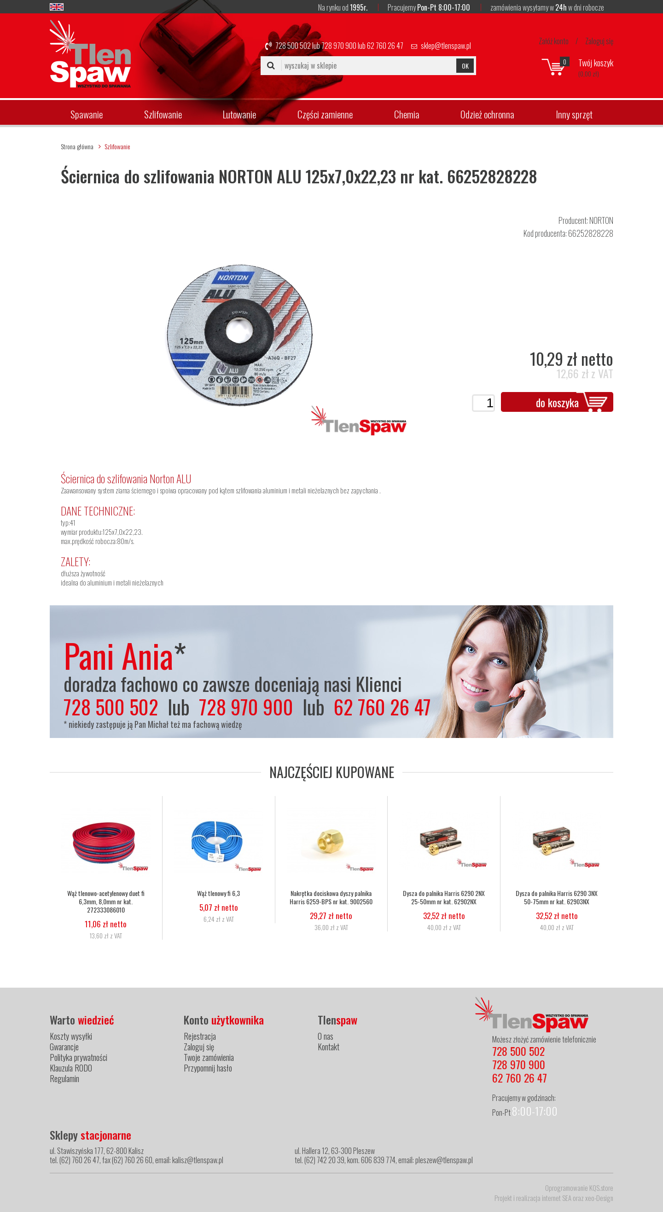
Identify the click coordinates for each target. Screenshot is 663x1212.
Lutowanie (239, 114)
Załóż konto (554, 41)
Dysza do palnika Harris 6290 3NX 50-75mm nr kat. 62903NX (557, 897)
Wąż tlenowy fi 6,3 (218, 893)
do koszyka (557, 402)
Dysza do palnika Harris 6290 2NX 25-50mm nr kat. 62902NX (444, 897)
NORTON (601, 220)
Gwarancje (64, 1047)
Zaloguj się (599, 41)
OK (465, 65)
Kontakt (328, 1047)
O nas (325, 1036)
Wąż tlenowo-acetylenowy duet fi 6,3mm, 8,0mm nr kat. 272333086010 (106, 901)
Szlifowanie (163, 114)
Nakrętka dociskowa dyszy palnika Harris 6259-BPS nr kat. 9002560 (331, 897)
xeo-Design (599, 1198)
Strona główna (77, 146)
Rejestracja (200, 1036)
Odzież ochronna (487, 114)
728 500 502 (293, 45)
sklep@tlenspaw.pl (446, 45)
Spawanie (86, 114)
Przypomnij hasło (208, 1068)
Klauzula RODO (71, 1068)
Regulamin (64, 1078)
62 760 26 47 (385, 45)
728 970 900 (338, 45)
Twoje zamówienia (209, 1057)
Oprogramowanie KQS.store (579, 1188)
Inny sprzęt (574, 114)
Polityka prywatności (78, 1057)
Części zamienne (325, 114)
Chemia (406, 114)
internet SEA (556, 1198)
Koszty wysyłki (71, 1036)
